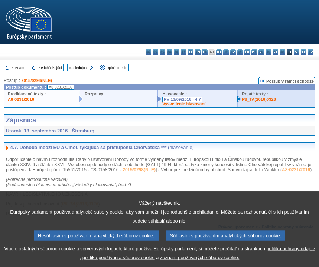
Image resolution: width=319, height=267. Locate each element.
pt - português (275, 52)
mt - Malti (254, 52)
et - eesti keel (183, 52)
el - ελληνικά (190, 52)
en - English (198, 52)
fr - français (205, 52)
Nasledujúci (78, 68)
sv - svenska (310, 52)
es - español (155, 52)
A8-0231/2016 (21, 99)
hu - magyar (247, 52)
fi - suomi (303, 52)
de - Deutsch (176, 52)
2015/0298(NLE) (36, 80)
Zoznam (18, 68)
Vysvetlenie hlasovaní (183, 104)
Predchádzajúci (50, 68)
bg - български (148, 52)
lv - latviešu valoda (233, 52)
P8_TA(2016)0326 (259, 99)
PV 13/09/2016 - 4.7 (182, 99)
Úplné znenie (117, 68)
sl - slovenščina (296, 52)
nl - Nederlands (261, 52)
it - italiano (226, 52)
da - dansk (169, 52)
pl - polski (268, 52)
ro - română (282, 52)
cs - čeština (162, 52)
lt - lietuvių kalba (240, 52)
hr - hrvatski (219, 52)
